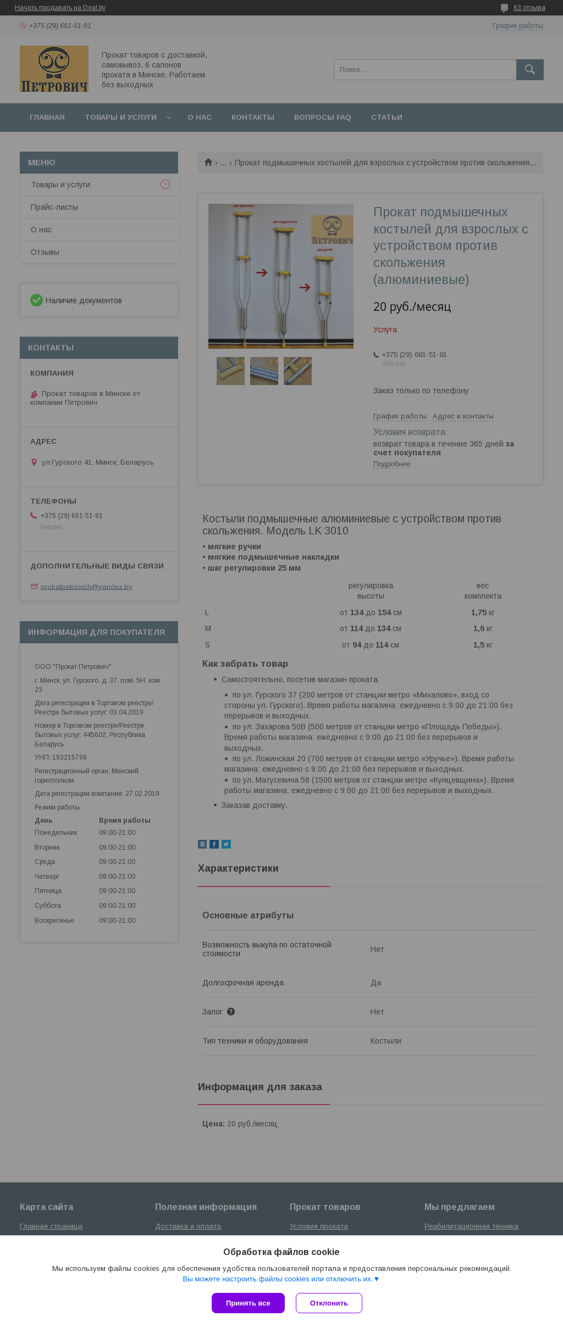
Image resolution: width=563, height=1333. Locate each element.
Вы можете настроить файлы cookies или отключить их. (278, 1279)
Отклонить (329, 1303)
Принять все (248, 1303)
